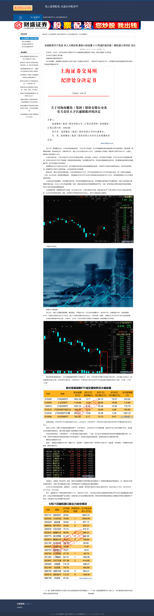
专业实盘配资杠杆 (61, 17)
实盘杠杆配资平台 (49, 17)
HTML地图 (101, 614)
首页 (20, 17)
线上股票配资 (35, 17)
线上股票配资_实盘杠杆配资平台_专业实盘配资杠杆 (63, 34)
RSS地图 (95, 614)
